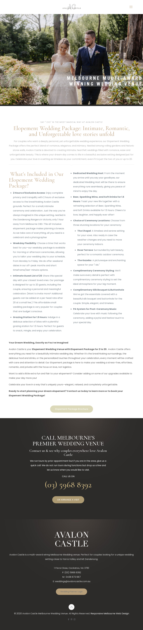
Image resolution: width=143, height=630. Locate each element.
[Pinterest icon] (72, 619)
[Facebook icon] (69, 619)
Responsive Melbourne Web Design (109, 613)
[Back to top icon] (71, 607)
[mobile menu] (131, 7)
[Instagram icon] (74, 619)
